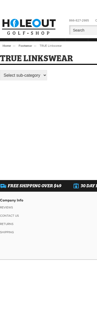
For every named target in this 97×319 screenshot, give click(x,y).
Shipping (7, 232)
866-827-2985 (79, 20)
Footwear (25, 46)
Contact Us (9, 216)
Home (7, 46)
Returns (6, 224)
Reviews (6, 207)
